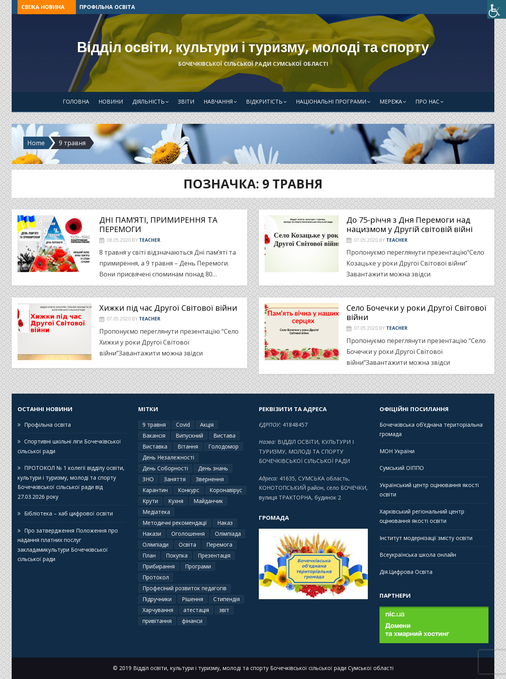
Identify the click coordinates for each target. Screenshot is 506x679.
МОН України (397, 451)
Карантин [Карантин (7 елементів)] (155, 490)
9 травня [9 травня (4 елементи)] (154, 424)
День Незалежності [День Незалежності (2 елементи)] (168, 457)
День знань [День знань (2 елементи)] (213, 468)
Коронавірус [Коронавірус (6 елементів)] (225, 490)
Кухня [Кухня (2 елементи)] (175, 501)
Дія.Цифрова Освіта (406, 571)
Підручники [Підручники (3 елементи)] (157, 599)
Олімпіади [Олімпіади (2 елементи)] (155, 544)
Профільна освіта (107, 7)
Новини (110, 101)
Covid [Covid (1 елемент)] (183, 424)
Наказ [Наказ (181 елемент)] (225, 522)
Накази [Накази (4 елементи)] (151, 533)
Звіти (186, 101)
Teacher (149, 240)
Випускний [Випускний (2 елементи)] (189, 435)
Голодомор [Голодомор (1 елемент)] (223, 446)
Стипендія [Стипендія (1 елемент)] (226, 599)
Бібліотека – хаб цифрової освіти (68, 513)
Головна (76, 101)
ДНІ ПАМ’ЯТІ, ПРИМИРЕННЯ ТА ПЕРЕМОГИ (158, 224)
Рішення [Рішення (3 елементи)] (192, 599)
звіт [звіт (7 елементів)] (224, 610)
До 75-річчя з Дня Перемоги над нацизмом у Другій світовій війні (409, 224)
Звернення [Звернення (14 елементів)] (210, 479)
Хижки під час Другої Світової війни (168, 308)
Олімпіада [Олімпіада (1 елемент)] (228, 533)
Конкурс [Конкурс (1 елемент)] (188, 490)
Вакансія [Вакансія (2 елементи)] (153, 435)
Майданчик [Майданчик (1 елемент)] (208, 501)
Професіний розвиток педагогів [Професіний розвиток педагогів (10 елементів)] (184, 588)
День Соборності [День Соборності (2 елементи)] (165, 468)
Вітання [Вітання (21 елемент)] (187, 446)
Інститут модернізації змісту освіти (426, 538)
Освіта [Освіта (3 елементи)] (187, 544)
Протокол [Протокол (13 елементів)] (155, 577)
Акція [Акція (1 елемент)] (207, 424)
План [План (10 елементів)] (149, 555)
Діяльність (148, 101)
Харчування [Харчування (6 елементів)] (157, 610)
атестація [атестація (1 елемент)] (196, 610)
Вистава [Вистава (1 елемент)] (224, 435)
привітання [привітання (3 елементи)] (157, 620)
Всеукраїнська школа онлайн (418, 554)
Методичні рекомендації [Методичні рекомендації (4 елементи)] (174, 522)
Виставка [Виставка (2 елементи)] (154, 446)
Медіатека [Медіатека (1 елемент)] (156, 511)
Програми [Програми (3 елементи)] (198, 566)
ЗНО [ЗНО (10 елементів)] (148, 479)
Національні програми (331, 101)
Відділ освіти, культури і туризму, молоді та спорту (253, 47)
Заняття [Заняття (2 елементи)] (175, 479)
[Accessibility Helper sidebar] (496, 9)
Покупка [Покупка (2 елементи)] (177, 555)
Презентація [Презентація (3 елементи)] (214, 555)
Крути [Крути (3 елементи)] (150, 501)
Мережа (391, 101)
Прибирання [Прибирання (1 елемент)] (158, 566)
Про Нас (427, 101)
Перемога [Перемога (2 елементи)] (219, 544)
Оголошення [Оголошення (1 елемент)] (188, 533)
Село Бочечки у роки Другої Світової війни (416, 312)
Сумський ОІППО (402, 467)
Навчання (218, 101)
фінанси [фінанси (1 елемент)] (192, 620)
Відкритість (264, 101)
